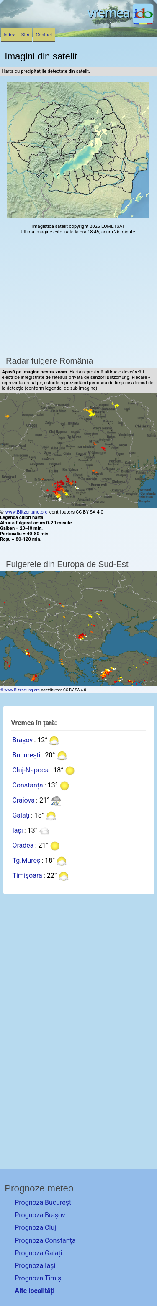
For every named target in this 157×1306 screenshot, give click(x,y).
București (26, 755)
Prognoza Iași (35, 1266)
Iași (17, 830)
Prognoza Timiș (38, 1278)
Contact (44, 35)
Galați (20, 815)
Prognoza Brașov (40, 1215)
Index (9, 35)
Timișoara (27, 875)
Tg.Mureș (26, 860)
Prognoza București (44, 1202)
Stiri (25, 35)
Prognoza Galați (38, 1253)
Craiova (23, 800)
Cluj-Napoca (30, 770)
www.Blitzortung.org (26, 512)
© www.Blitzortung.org (20, 690)
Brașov (22, 740)
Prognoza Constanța (45, 1241)
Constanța (27, 785)
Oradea (22, 845)
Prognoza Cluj (35, 1228)
